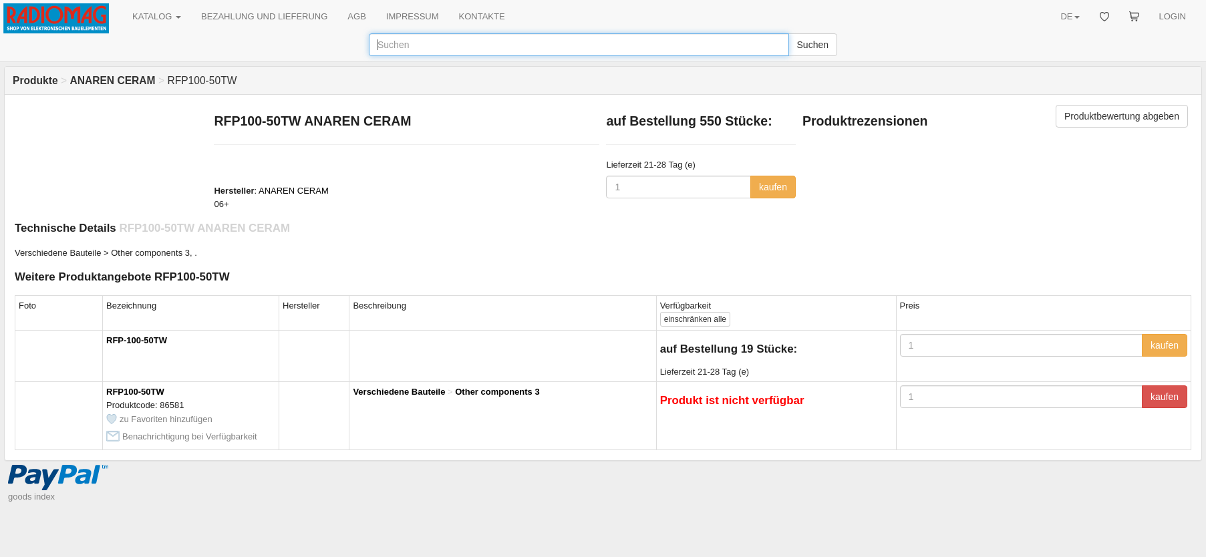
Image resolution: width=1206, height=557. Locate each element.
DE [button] (1069, 16)
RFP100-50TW (135, 392)
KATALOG (156, 16)
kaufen (773, 187)
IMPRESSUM (412, 16)
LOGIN (1172, 16)
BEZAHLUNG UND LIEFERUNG (264, 16)
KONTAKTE (482, 16)
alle (695, 319)
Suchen (812, 44)
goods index (31, 497)
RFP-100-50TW (136, 340)
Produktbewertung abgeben (1121, 116)
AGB (356, 16)
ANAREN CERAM (294, 191)
